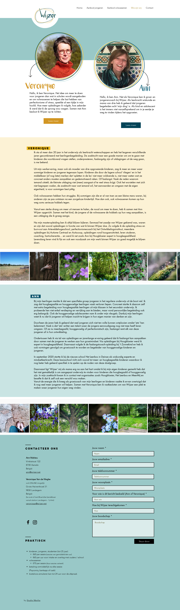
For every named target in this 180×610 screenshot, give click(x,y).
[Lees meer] (53, 121)
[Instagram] (35, 522)
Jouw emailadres (101, 459)
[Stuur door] (144, 541)
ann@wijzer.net (33, 472)
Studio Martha (33, 600)
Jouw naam (98, 448)
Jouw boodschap (101, 516)
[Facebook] (28, 522)
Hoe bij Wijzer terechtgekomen (108, 505)
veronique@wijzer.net (36, 503)
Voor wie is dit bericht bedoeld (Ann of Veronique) (118, 494)
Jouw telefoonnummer (103, 471)
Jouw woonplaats (101, 482)
